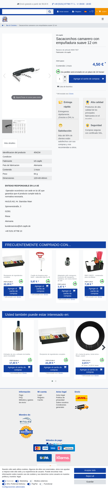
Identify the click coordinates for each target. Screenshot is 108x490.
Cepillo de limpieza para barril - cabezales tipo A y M (40, 276)
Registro (41, 397)
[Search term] (24, 11)
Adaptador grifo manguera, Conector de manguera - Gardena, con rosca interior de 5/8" (67, 278)
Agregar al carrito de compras (89, 79)
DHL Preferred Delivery (16, 484)
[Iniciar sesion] (63, 11)
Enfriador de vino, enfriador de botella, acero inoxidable (17, 355)
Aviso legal (60, 395)
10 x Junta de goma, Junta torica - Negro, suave (87, 355)
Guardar (90, 482)
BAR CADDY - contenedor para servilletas (94, 276)
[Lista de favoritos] (91, 11)
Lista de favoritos (64, 87)
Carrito (40, 400)
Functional (48, 484)
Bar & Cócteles (11, 25)
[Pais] (85, 11)
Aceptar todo (89, 470)
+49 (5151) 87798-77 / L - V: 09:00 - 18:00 (71, 4)
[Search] (49, 11)
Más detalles (9, 143)
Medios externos (41, 481)
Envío (71, 94)
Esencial (10, 481)
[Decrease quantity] (65, 81)
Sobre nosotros (62, 402)
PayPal (34, 484)
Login (40, 395)
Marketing (24, 481)
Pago (21, 395)
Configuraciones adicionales (13, 487)
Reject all (90, 476)
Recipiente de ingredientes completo (13, 276)
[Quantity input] (59, 79)
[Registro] (77, 11)
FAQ (21, 397)
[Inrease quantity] (65, 77)
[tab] (9, 143)
